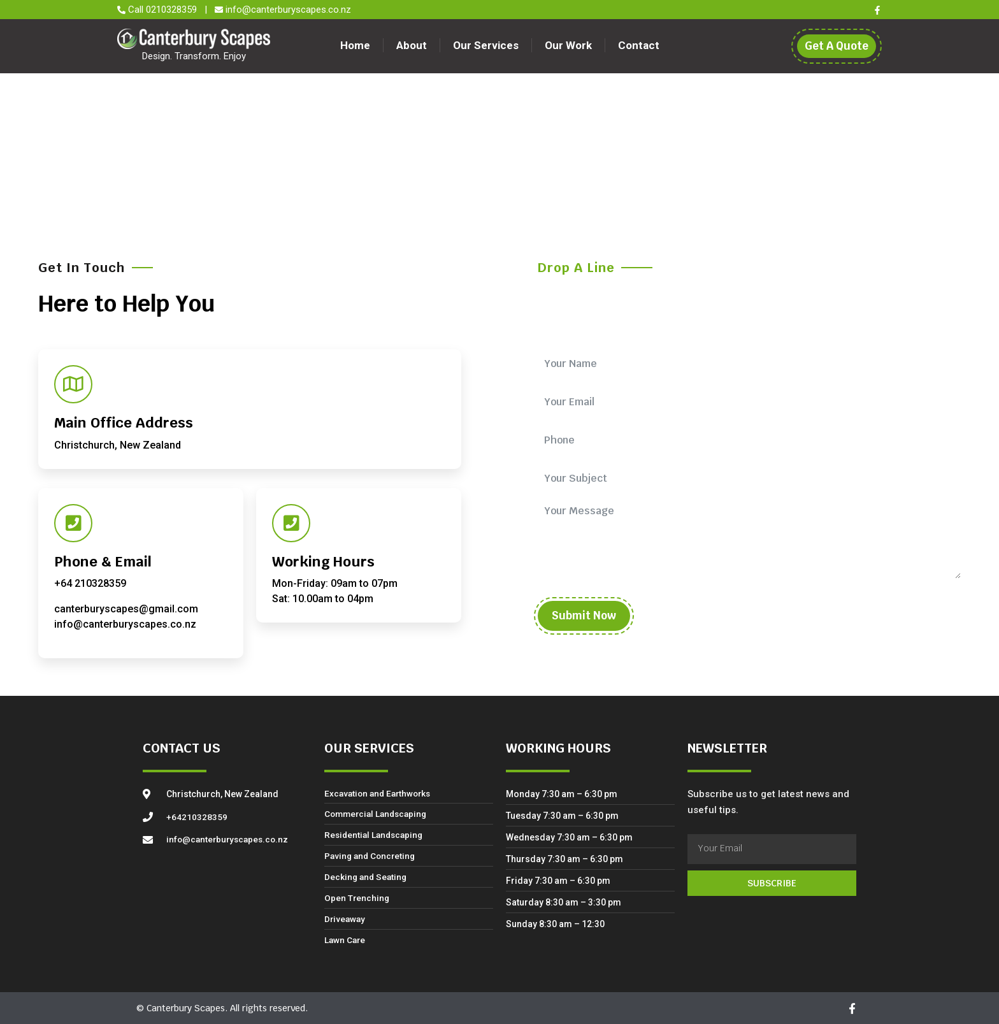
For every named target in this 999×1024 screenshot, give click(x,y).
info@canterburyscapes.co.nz (288, 9)
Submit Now (584, 616)
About (415, 45)
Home (363, 45)
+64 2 (67, 583)
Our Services (486, 45)
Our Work (564, 45)
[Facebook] (877, 10)
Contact (631, 45)
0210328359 (172, 9)
